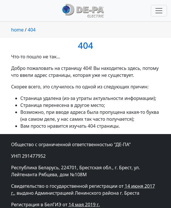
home (17, 30)
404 (31, 30)
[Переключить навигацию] (159, 10)
